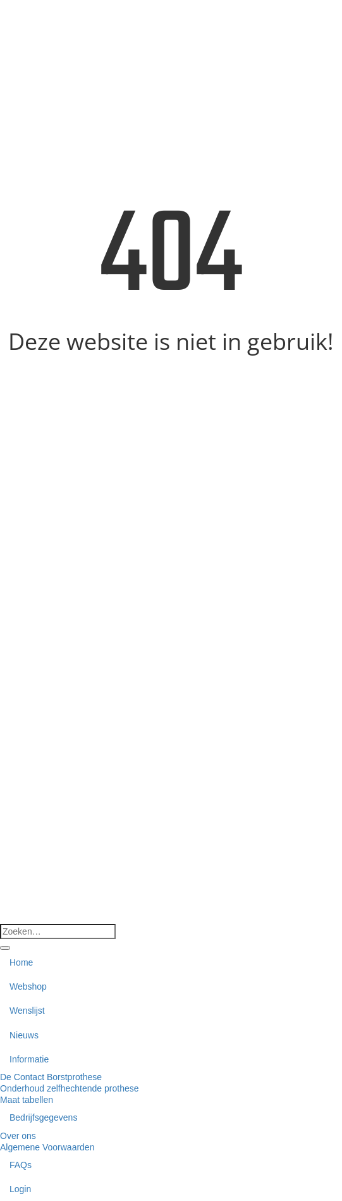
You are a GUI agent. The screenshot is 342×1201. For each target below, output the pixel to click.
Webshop (28, 986)
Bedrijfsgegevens (43, 1117)
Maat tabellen (26, 1100)
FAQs (20, 1165)
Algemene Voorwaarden (47, 1147)
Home (21, 962)
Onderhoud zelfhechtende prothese (69, 1088)
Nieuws (24, 1035)
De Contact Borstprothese (51, 1077)
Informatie (29, 1059)
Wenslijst (27, 1010)
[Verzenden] (5, 948)
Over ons (18, 1136)
